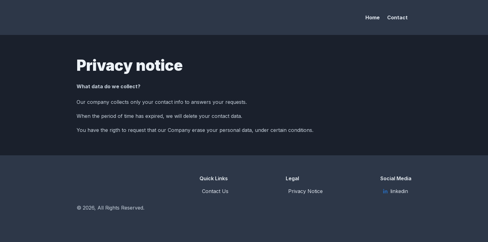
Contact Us (215, 191)
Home (372, 17)
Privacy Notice (305, 191)
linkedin (395, 191)
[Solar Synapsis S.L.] (131, 17)
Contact (397, 17)
